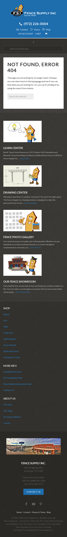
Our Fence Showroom (19, 281)
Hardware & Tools (11, 357)
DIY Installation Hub (12, 378)
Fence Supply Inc (33, 10)
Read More (25, 158)
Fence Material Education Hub (17, 384)
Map (45, 29)
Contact (22, 29)
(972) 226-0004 (33, 24)
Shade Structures (11, 351)
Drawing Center (15, 192)
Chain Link (8, 332)
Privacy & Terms (38, 512)
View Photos (35, 247)
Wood (6, 314)
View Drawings (30, 203)
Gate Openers (9, 339)
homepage (36, 81)
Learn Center (13, 148)
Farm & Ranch (9, 345)
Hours (35, 29)
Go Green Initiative (12, 417)
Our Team (7, 410)
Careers (7, 423)
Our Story (7, 404)
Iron (5, 320)
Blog (49, 512)
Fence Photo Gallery (18, 237)
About (19, 512)
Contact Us (8, 390)
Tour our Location (22, 292)
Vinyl (5, 326)
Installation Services (12, 371)
